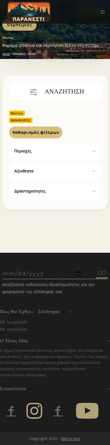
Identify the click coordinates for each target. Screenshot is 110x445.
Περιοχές (23, 151)
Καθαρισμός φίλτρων (36, 132)
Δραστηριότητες (30, 191)
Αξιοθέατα (24, 171)
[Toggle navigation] (102, 12)
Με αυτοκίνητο (13, 329)
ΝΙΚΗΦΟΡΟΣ (19, 53)
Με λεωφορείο (13, 322)
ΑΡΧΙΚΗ (6, 53)
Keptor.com (70, 438)
